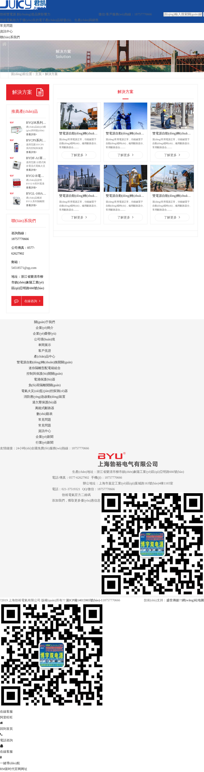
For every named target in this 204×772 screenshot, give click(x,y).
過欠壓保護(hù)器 (44, 402)
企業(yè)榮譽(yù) (44, 333)
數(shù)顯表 (44, 413)
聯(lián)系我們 (10, 37)
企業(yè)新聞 (45, 436)
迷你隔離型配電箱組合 (45, 368)
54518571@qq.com (23, 267)
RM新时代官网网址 (13, 769)
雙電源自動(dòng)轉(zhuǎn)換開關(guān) (44, 362)
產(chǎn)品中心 (44, 356)
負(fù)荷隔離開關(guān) (44, 385)
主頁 (38, 74)
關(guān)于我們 (44, 322)
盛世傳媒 (172, 600)
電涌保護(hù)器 (44, 379)
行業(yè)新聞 (45, 442)
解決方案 (51, 74)
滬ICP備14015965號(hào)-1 (84, 600)
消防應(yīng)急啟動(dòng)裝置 (45, 396)
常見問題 (6, 25)
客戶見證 (44, 350)
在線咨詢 (25, 301)
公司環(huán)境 (44, 339)
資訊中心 (6, 31)
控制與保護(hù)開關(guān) (44, 373)
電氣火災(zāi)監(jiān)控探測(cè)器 (44, 391)
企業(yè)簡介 (45, 327)
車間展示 (44, 345)
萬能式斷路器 (44, 408)
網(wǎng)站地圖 (193, 600)
